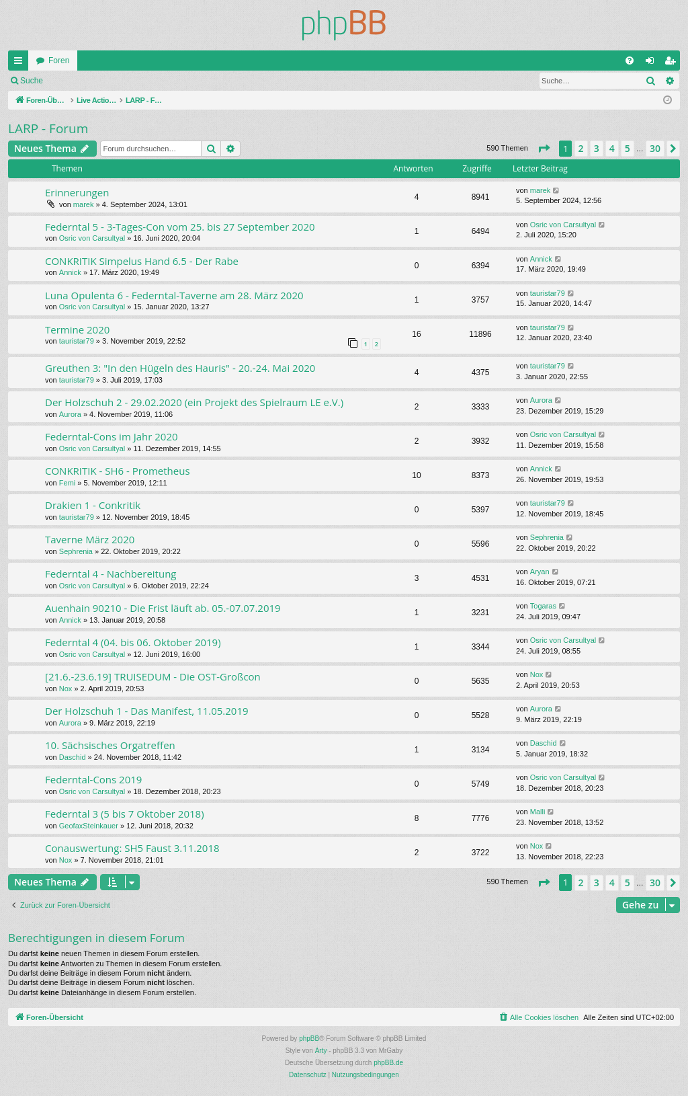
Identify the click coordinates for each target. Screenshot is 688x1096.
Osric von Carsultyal (92, 238)
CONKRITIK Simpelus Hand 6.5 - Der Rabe (142, 261)
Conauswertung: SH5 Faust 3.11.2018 (132, 848)
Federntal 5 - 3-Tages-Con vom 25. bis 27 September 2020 (180, 226)
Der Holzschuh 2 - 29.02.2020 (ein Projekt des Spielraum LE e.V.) (194, 402)
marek (83, 204)
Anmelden (80, 80)
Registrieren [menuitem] (673, 63)
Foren (58, 60)
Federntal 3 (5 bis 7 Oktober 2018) (124, 813)
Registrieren (140, 80)
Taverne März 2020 (89, 539)
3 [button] (596, 148)
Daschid (72, 757)
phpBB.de (388, 1062)
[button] (543, 149)
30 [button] (655, 148)
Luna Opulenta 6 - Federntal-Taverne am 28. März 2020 (174, 295)
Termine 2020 (77, 329)
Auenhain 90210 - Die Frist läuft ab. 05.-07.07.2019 (163, 608)
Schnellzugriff (20, 63)
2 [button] (581, 148)
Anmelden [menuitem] (653, 63)
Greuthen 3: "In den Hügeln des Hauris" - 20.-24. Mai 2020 (180, 368)
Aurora (70, 414)
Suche (31, 80)
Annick (70, 272)
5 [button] (627, 148)
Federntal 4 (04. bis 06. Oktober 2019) (133, 642)
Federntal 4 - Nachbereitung (111, 573)
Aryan (540, 571)
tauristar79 (547, 293)
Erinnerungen (77, 192)
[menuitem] (629, 60)
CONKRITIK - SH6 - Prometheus (117, 470)
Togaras (543, 606)
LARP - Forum (48, 128)
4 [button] (612, 148)
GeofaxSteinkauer (88, 826)
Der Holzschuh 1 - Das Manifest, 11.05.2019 (147, 710)
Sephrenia (76, 551)
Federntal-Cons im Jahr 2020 (111, 436)
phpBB (309, 1038)
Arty (321, 1050)
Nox (66, 688)
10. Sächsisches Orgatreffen (110, 745)
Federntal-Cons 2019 (93, 779)
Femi (67, 483)
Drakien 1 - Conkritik (92, 505)
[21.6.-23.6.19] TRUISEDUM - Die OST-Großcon (153, 676)
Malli (538, 812)
